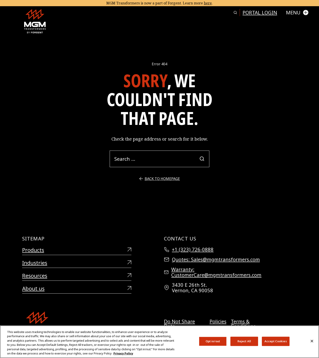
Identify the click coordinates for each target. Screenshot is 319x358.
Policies (218, 322)
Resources (76, 275)
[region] (159, 341)
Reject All (244, 341)
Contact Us (180, 238)
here (208, 3)
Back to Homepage (159, 178)
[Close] (312, 341)
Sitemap (33, 238)
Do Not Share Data (179, 323)
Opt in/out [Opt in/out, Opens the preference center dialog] (213, 341)
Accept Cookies (276, 341)
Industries (76, 262)
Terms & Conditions (243, 323)
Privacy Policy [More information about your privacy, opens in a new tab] (123, 353)
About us (76, 288)
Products (76, 250)
